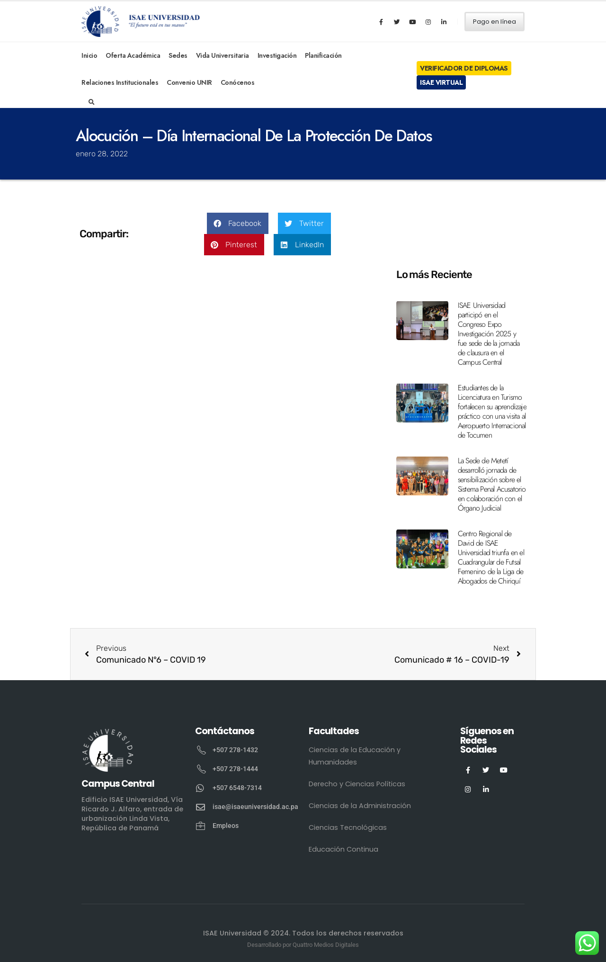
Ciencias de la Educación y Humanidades (355, 756)
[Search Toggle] (91, 102)
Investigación (277, 55)
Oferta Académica (133, 55)
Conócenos (238, 82)
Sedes (178, 55)
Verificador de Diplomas (464, 68)
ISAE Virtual (441, 82)
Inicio (89, 55)
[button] (237, 223)
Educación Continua (343, 849)
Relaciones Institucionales (119, 82)
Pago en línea (494, 22)
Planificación (323, 55)
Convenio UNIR (189, 82)
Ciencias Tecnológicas (348, 827)
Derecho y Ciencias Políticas (357, 784)
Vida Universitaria (222, 55)
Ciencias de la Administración (360, 805)
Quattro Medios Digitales (326, 944)
